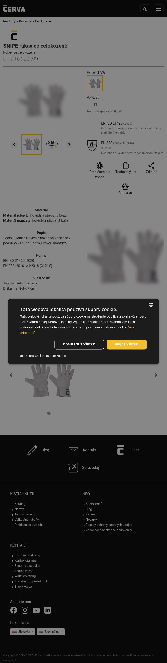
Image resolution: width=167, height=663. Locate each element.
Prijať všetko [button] (126, 344)
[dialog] (83, 331)
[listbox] (151, 304)
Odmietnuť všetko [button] (79, 344)
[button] (43, 356)
